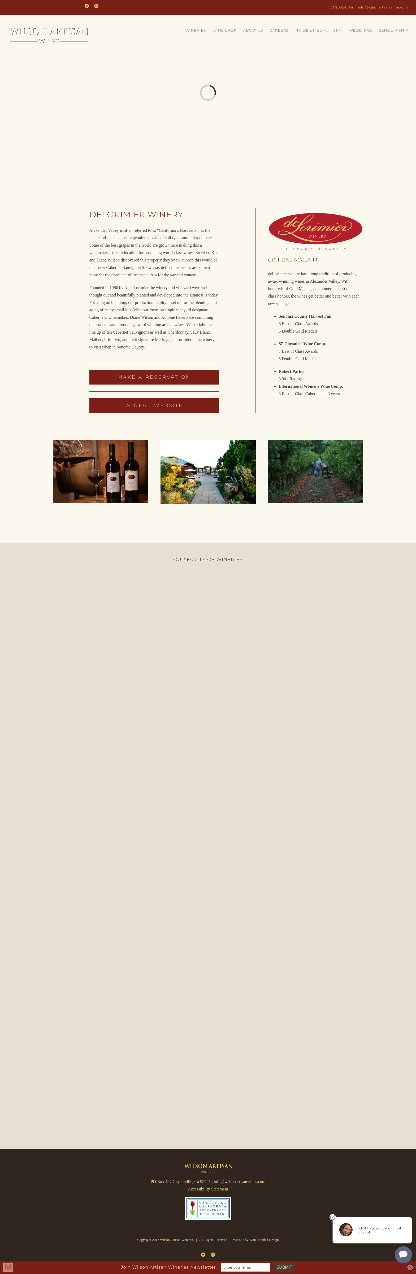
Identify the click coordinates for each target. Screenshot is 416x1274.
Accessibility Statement (208, 1189)
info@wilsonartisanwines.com (383, 7)
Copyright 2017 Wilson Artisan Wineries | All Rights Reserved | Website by (193, 1240)
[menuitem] (198, 30)
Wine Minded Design (264, 1240)
